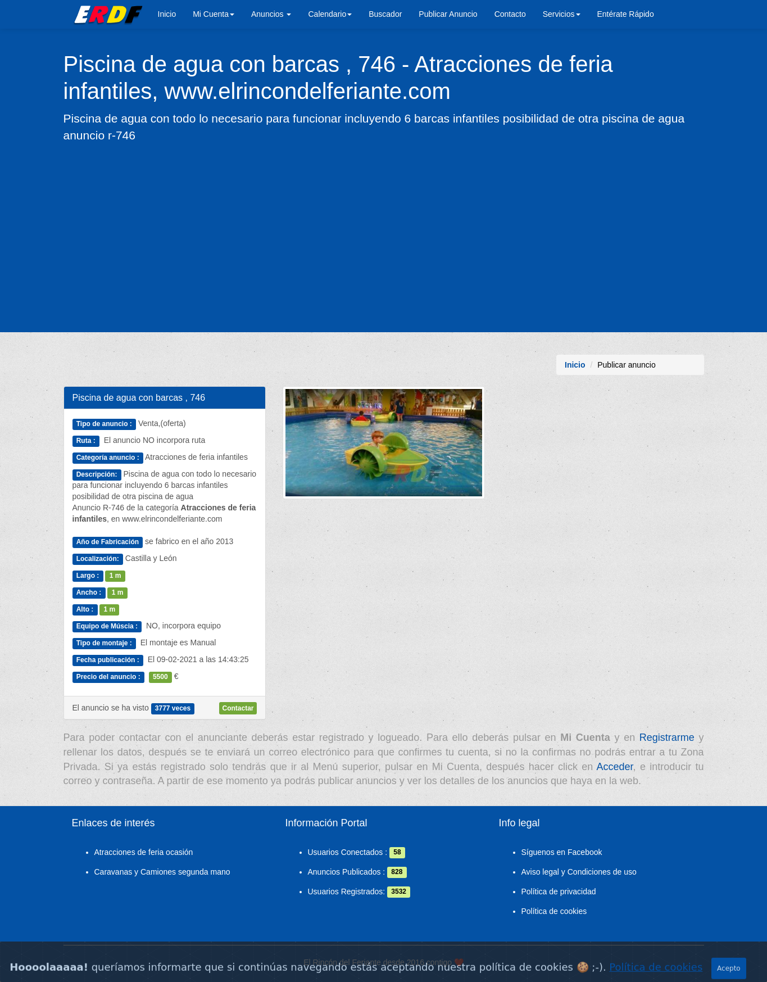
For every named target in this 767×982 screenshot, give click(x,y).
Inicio (167, 14)
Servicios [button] (561, 14)
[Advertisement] (384, 236)
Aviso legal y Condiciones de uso (579, 871)
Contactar (237, 708)
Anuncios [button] (271, 14)
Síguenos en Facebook (561, 852)
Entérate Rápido (625, 14)
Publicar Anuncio (448, 14)
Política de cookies (554, 911)
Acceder (615, 766)
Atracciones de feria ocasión (143, 852)
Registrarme (667, 737)
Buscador (385, 14)
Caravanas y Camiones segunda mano (162, 871)
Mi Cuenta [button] (213, 14)
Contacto (510, 14)
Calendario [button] (330, 14)
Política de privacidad (558, 891)
